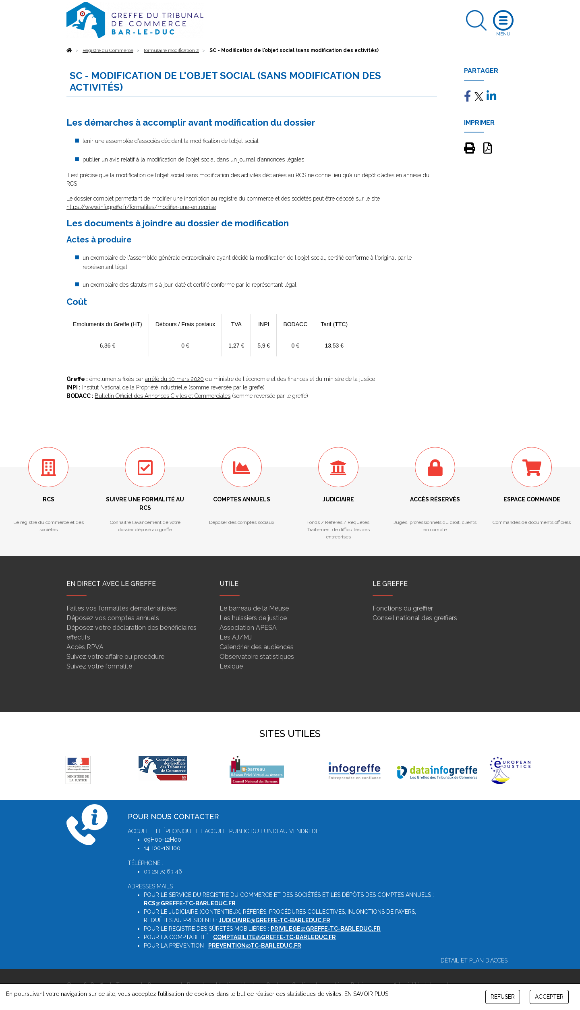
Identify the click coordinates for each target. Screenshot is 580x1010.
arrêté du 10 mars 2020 (174, 379)
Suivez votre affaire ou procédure (115, 656)
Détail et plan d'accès (474, 960)
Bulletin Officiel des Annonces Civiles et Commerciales (162, 396)
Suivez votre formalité (99, 666)
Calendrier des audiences (257, 647)
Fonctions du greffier (403, 608)
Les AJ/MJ (236, 637)
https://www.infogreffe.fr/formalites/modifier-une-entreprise (141, 207)
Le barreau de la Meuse (254, 608)
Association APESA (248, 627)
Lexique (231, 666)
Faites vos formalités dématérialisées (121, 608)
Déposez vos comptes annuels (112, 618)
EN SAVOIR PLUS (366, 994)
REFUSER (503, 996)
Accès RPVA (85, 647)
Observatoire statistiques (257, 656)
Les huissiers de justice (253, 618)
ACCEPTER (549, 996)
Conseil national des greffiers (415, 618)
